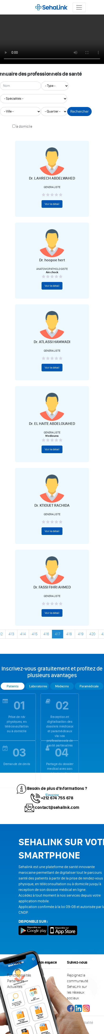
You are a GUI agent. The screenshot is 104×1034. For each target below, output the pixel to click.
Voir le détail (52, 204)
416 (46, 634)
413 (11, 634)
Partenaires (15, 981)
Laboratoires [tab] (38, 686)
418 (69, 634)
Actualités (14, 986)
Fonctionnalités (19, 975)
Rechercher (79, 111)
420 (92, 634)
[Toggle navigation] (79, 7)
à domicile (24, 126)
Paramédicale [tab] (89, 686)
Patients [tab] (12, 686)
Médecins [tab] (62, 686)
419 (80, 634)
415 (35, 634)
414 (23, 634)
